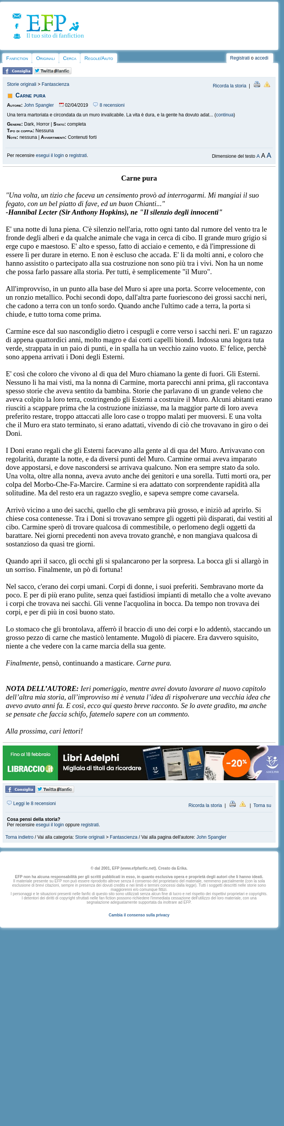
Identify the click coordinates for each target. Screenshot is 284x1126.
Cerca (69, 58)
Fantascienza (55, 84)
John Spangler (39, 105)
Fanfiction (17, 58)
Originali (45, 58)
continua (224, 115)
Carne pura (30, 95)
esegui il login (50, 155)
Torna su (262, 805)
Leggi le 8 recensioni (31, 803)
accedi (262, 58)
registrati (78, 155)
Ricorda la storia (230, 86)
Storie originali (21, 84)
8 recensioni (108, 105)
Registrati (240, 58)
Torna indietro (19, 837)
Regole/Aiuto (98, 58)
